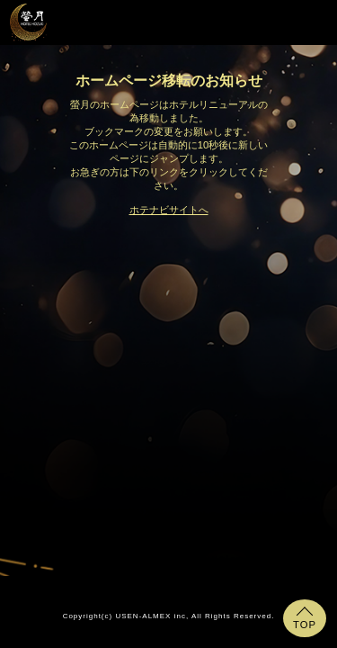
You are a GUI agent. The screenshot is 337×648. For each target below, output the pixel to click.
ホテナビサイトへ (168, 209)
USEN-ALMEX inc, (152, 616)
